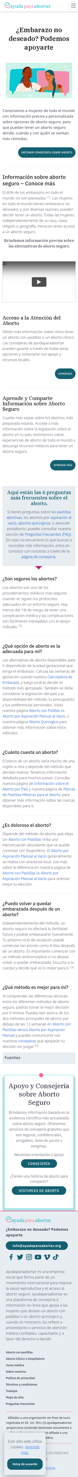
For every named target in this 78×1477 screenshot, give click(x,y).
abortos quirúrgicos (34, 523)
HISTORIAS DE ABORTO (39, 1190)
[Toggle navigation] (73, 5)
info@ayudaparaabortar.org (37, 1245)
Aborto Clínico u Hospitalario (25, 1359)
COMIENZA (65, 373)
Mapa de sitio (15, 1397)
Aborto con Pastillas (24, 839)
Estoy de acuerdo (25, 1464)
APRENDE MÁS (62, 465)
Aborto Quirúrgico (43, 721)
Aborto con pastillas (19, 1352)
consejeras (27, 1041)
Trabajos (11, 1391)
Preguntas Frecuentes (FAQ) (48, 534)
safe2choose (47, 1468)
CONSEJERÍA (39, 1164)
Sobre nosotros (16, 1372)
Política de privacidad (20, 1378)
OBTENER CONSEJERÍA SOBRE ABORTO (46, 152)
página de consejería (38, 556)
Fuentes (12, 1057)
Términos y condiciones (21, 1384)
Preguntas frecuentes (20, 1404)
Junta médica (15, 1365)
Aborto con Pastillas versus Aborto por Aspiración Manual (36, 1030)
